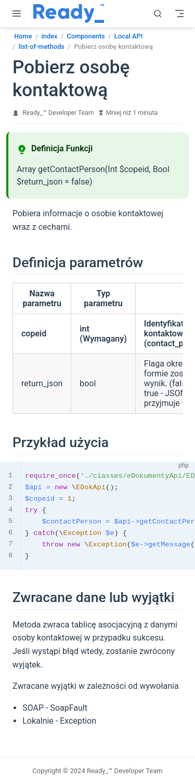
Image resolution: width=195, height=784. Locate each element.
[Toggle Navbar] (179, 13)
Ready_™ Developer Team (58, 112)
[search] (158, 13)
